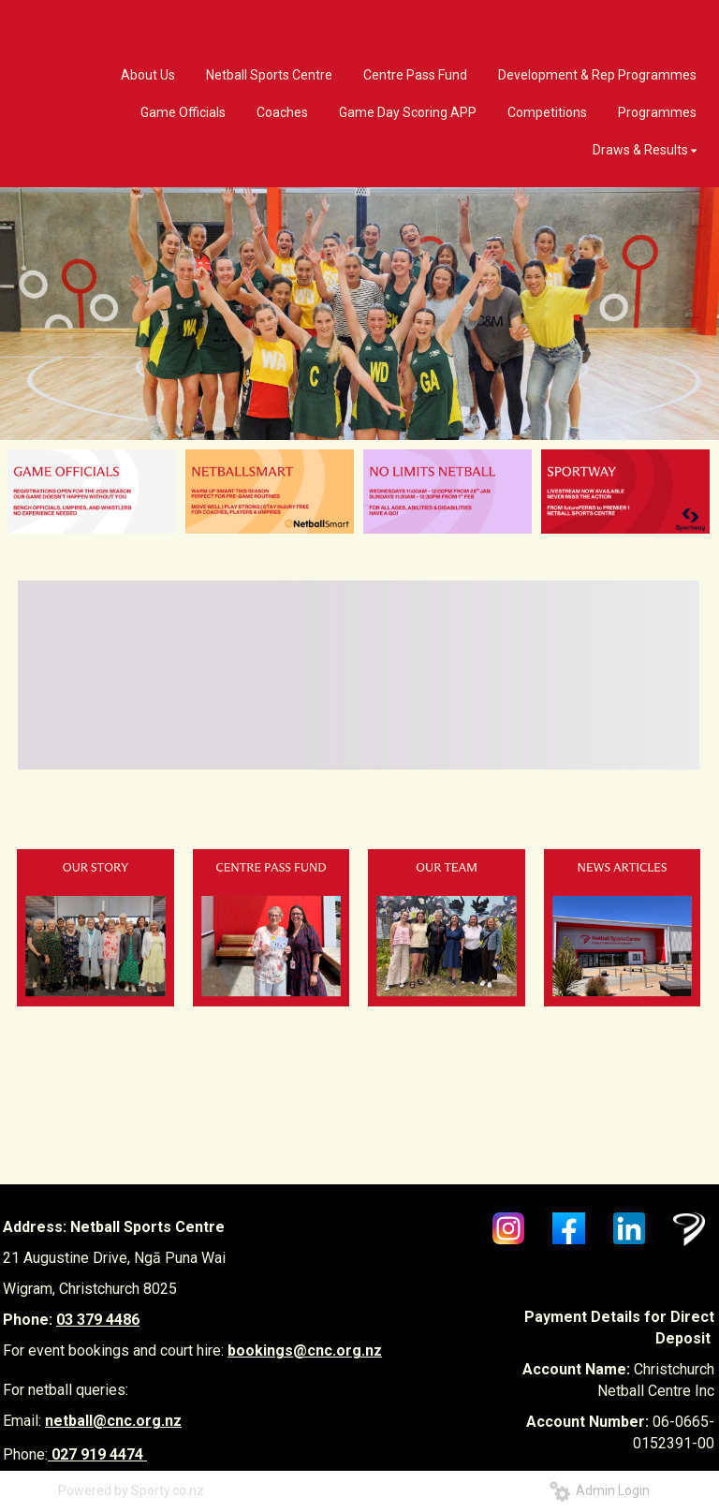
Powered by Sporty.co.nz (131, 1490)
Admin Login (600, 1490)
